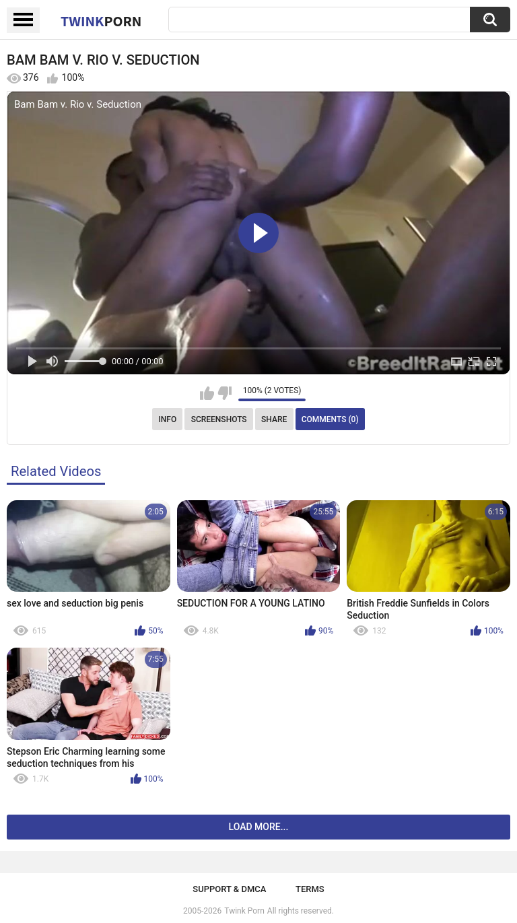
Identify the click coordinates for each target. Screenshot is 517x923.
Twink (101, 20)
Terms (310, 889)
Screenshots (219, 419)
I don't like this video (224, 393)
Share (274, 419)
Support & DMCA (229, 889)
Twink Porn (244, 911)
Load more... (259, 826)
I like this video (207, 393)
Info (167, 419)
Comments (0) (330, 419)
